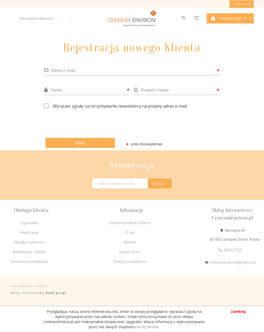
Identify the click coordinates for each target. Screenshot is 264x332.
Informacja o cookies (28, 286)
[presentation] (83, 122)
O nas (130, 232)
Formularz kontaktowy (29, 261)
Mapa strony (129, 251)
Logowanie (29, 222)
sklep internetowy (27, 293)
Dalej (80, 143)
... (71, 18)
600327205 (230, 250)
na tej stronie (148, 326)
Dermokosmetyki (36, 18)
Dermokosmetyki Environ (129, 222)
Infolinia (130, 242)
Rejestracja (29, 232)
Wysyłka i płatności (29, 242)
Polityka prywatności (129, 261)
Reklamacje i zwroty (29, 251)
